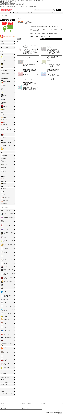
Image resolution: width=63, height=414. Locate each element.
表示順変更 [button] (43, 38)
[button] (57, 13)
